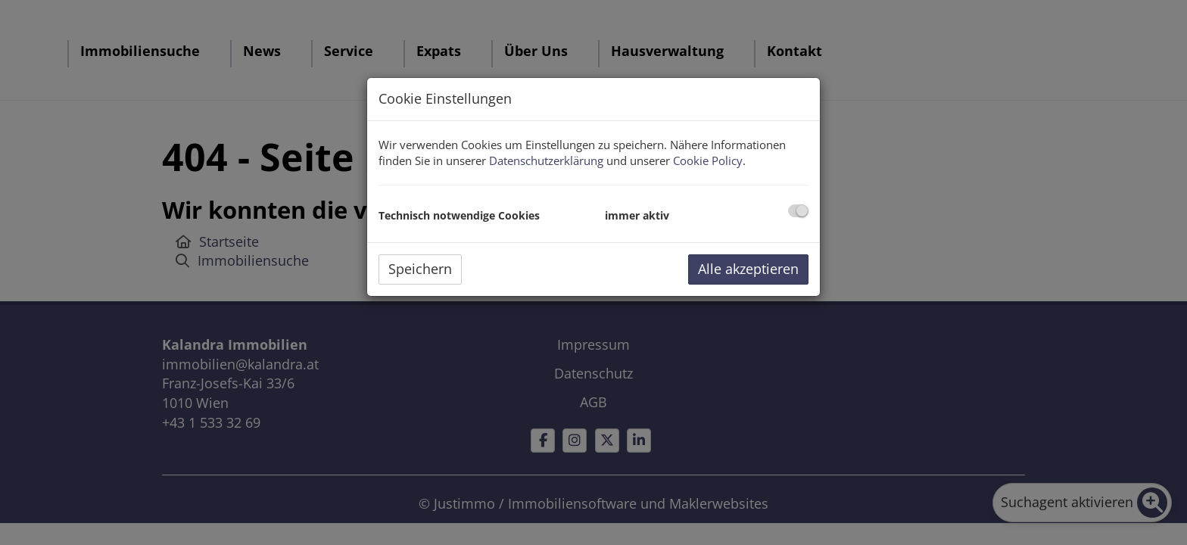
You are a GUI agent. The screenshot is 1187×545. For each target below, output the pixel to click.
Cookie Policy (708, 160)
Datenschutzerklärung (546, 160)
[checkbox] (798, 210)
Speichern (420, 269)
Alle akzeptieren (748, 269)
